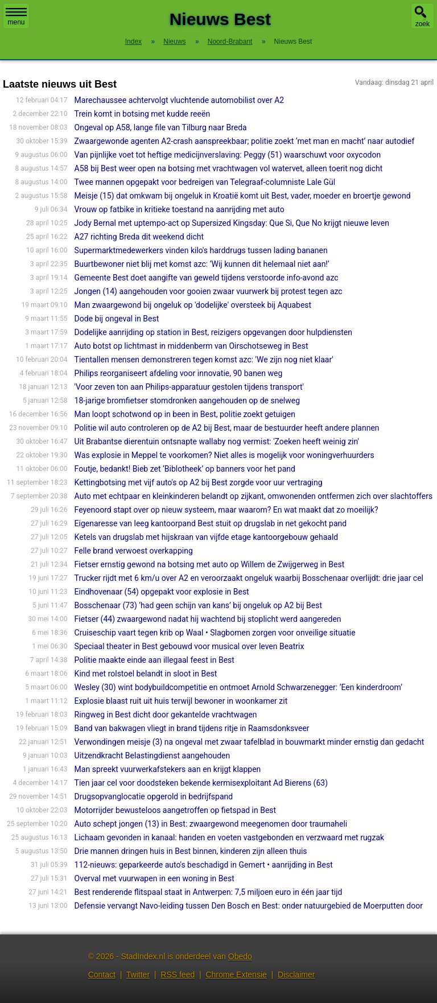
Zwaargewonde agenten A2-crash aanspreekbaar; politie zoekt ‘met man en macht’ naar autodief (245, 141)
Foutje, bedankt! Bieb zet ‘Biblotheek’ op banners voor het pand (185, 468)
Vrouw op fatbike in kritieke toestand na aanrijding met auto (180, 209)
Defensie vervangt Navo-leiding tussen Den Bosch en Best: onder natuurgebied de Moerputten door (249, 905)
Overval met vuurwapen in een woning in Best (154, 878)
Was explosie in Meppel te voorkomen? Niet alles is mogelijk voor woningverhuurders (224, 455)
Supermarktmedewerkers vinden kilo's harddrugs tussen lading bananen (201, 250)
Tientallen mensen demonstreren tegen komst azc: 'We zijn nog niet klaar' (204, 359)
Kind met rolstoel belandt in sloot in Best (146, 673)
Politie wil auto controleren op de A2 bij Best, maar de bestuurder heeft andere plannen (227, 427)
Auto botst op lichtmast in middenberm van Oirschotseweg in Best (191, 345)
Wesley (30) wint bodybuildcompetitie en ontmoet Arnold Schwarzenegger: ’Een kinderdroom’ (239, 687)
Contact (102, 974)
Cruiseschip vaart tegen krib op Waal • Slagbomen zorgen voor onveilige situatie (215, 632)
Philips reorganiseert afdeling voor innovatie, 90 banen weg (179, 373)
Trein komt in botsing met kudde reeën (143, 113)
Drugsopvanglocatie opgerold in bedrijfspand (154, 796)
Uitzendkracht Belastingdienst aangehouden (152, 755)
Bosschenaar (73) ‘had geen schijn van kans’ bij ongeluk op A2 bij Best (198, 605)
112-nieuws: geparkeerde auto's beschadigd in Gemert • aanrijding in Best (204, 864)
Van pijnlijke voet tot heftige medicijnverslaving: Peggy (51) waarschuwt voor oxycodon (228, 154)
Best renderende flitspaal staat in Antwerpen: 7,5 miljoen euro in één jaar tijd (209, 892)
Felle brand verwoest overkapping (134, 550)
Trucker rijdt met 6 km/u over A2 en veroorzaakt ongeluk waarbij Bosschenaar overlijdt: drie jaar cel (249, 578)
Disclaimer (296, 974)
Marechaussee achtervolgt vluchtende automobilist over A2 (180, 100)
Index (133, 42)
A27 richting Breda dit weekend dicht (139, 236)
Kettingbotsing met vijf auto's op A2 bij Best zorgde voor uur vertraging (199, 482)
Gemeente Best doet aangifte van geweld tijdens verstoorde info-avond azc (207, 277)
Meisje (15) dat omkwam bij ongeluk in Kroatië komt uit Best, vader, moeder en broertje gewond (243, 195)
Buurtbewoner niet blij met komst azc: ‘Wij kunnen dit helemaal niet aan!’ (202, 264)
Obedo (240, 956)
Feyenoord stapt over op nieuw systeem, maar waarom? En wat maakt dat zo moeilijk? (226, 509)
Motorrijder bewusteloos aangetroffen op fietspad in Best (176, 810)
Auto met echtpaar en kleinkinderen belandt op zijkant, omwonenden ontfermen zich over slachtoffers (254, 496)
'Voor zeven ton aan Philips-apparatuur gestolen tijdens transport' (189, 386)
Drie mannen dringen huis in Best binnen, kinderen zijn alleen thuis (191, 851)
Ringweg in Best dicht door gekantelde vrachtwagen (166, 714)
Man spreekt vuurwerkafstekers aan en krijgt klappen (168, 769)
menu (16, 17)
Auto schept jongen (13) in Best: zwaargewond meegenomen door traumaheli (211, 823)
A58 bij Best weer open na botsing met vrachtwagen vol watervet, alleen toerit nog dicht (229, 168)
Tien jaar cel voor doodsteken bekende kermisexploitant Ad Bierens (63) (201, 782)
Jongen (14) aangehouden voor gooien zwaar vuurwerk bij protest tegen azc (209, 291)
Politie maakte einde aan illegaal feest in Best (154, 659)
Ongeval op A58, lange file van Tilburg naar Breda (161, 127)
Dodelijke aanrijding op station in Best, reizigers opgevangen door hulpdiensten (213, 332)
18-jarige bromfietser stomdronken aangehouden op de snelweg (187, 400)
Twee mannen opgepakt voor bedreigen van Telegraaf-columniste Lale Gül (205, 182)
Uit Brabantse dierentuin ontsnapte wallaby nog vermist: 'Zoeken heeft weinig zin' (217, 441)
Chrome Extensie (235, 974)
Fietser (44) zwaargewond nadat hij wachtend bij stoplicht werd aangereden (208, 619)
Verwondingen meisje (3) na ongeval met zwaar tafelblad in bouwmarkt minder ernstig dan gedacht (249, 741)
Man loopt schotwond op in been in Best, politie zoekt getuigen (185, 414)
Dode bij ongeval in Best (117, 318)
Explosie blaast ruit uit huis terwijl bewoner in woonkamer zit (181, 700)
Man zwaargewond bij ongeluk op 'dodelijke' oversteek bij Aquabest (193, 304)
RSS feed (177, 974)
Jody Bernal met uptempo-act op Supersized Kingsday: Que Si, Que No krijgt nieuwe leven (232, 223)
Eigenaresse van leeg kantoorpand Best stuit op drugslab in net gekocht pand (211, 523)
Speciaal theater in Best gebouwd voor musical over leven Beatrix (189, 646)
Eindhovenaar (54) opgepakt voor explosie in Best (162, 591)
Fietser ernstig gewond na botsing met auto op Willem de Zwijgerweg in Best (210, 564)
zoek (422, 24)
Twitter (138, 974)
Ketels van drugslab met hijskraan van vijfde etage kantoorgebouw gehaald (207, 537)
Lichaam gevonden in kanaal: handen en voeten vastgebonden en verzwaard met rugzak (230, 837)
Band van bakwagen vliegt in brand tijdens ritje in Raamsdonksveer (192, 728)
